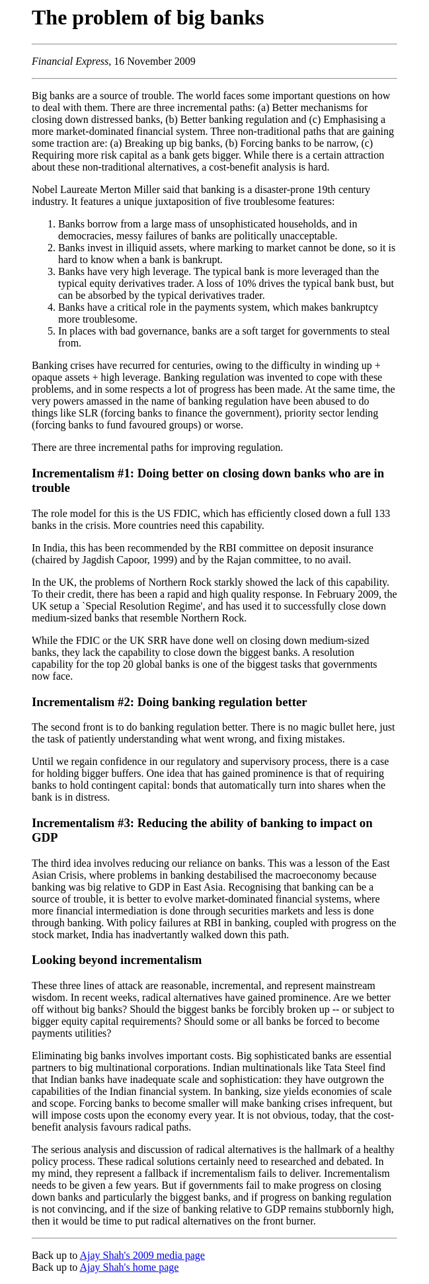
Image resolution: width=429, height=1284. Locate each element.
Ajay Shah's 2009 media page (142, 1255)
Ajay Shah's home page (128, 1267)
